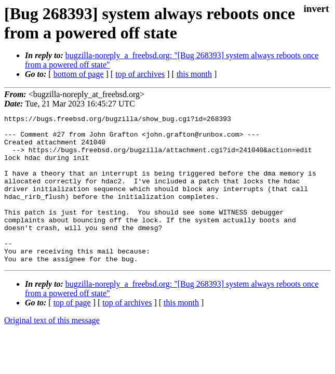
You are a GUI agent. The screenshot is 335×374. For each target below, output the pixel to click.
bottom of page (78, 74)
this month (194, 74)
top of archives (140, 74)
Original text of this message (52, 349)
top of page (72, 332)
